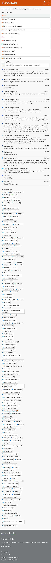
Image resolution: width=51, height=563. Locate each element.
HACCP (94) (18, 283)
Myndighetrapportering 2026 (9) (11, 392)
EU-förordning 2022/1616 (11, 116)
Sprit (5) (5, 478)
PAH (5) (17, 427)
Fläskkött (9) (16, 254)
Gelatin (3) (18, 262)
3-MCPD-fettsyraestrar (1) (15, 192)
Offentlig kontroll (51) (8, 424)
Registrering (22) (16, 438)
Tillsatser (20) (6, 491)
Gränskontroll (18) (7, 281)
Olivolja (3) (20, 424)
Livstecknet (4, 557)
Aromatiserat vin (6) (8, 213)
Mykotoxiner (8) (17, 389)
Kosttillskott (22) (7, 326)
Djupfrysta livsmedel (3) (9, 232)
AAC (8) (14, 195)
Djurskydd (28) (6, 235)
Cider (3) (14, 227)
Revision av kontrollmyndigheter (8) (12, 446)
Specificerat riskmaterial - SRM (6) (11, 475)
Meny (49, 2)
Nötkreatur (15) (7, 421)
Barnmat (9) (14, 216)
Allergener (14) (16, 203)
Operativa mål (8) (7, 427)
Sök (44, 2)
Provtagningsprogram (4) (9, 435)
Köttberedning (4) (7, 334)
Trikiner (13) (6, 494)
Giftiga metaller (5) (7, 265)
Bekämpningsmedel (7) (9, 222)
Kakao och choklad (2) (8, 317)
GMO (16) (5, 270)
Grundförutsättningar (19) (9, 278)
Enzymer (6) (6, 243)
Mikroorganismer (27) (8, 377)
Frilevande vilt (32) (17, 257)
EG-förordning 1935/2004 (11, 79)
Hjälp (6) (5, 292)
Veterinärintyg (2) (7, 516)
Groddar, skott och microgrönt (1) (11, 275)
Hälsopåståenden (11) (8, 300)
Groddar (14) (6, 273)
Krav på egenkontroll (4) (9, 328)
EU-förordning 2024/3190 (11, 124)
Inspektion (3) (6, 308)
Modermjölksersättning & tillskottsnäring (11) (9, 385)
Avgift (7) (5, 216)
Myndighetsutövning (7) (9, 403)
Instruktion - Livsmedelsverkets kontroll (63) (11, 311)
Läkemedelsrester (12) (9, 352)
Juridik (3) (13, 315)
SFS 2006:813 (7, 182)
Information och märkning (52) (10, 305)
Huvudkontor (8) (7, 294)
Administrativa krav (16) (9, 197)
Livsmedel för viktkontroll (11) (10, 342)
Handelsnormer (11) (8, 289)
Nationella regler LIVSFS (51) (10, 405)
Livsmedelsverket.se (6, 554)
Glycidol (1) (18, 265)
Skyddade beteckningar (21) (10, 456)
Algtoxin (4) (16, 200)
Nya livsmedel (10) (15, 413)
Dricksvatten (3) (6, 37)
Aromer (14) (19, 213)
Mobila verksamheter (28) (9, 382)
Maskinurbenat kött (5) (9, 363)
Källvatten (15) (6, 331)
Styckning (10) (18, 481)
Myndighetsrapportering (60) (10, 395)
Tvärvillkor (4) (16, 494)
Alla (3, 16)
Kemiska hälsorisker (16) (9, 320)
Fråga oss (3, 559)
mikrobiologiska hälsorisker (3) (10, 371)
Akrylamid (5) (6, 200)
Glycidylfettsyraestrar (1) (9, 267)
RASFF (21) (6, 438)
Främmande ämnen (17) (9, 259)
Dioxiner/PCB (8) (7, 230)
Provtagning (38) (7, 432)
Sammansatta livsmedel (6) (10, 454)
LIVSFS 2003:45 (7, 146)
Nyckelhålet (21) (7, 416)
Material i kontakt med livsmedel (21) (12, 366)
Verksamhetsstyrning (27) (9, 513)
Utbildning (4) (6, 502)
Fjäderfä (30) (6, 254)
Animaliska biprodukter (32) (10, 208)
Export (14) (17, 246)
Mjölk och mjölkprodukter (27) (10, 379)
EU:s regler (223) (7, 246)
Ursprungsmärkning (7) (9, 497)
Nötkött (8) (17, 421)
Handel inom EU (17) (8, 286)
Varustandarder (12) (8, 508)
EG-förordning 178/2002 (10, 69)
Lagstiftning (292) (7, 339)
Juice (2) (5, 315)
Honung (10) (14, 292)
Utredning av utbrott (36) (9, 505)
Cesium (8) (5, 227)
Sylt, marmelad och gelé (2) (10, 483)
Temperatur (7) (16, 489)
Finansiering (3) (7, 248)
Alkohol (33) (6, 203)
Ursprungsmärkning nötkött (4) (11, 500)
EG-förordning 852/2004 (10, 85)
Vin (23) (5, 518)
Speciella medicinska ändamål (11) (11, 473)
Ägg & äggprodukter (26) (9, 525)
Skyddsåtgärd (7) (7, 459)
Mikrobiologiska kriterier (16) (10, 374)
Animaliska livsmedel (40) (9, 211)
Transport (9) (17, 491)
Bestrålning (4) (17, 224)
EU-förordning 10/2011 (10, 92)
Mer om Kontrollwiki (6, 546)
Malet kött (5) (6, 358)
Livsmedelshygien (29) (8, 350)
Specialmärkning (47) (8, 470)
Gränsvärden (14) (7, 283)
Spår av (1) (13, 478)
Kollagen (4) (6, 323)
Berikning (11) (6, 224)
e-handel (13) (18, 238)
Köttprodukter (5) (7, 336)
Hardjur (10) (19, 289)
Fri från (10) (6, 257)
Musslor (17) (6, 389)
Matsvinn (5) (6, 369)
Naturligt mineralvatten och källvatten (15, 169)
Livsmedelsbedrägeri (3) (9, 344)
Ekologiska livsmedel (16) (9, 240)
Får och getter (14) (7, 262)
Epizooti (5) (15, 243)
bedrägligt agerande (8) (9, 219)
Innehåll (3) (9, 65)
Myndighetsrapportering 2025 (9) (11, 400)
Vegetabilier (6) (7, 510)
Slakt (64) (17, 459)
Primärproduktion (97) (8, 430)
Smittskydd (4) (6, 462)
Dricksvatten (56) (7, 238)
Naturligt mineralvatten (10, 158)
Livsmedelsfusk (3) (8, 347)
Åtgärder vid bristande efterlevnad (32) (12, 522)
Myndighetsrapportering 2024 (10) (11, 397)
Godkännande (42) (15, 270)
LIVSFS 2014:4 (7, 152)
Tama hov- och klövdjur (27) (10, 486)
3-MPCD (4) (6, 195)
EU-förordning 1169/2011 (11, 108)
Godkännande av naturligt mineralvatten (15, 136)
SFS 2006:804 (7, 176)
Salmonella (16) (7, 451)
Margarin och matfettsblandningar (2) (12, 361)
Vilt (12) (17, 516)
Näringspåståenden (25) (9, 419)
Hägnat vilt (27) (7, 297)
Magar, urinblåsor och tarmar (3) (11, 355)
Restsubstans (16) (15, 440)
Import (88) (6, 302)
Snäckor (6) (6, 467)
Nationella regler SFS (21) (9, 408)
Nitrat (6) (5, 413)
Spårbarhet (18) (7, 481)
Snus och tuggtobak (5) (9, 465)
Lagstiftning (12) (28, 65)
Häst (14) (20, 300)
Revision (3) (6, 443)
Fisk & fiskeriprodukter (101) (10, 251)
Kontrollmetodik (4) (17, 323)
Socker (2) (14, 467)
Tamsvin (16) (6, 489)
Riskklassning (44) (7, 448)
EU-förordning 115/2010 (10, 100)
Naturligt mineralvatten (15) (10, 411)
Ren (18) (5, 440)
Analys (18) (5, 205)
